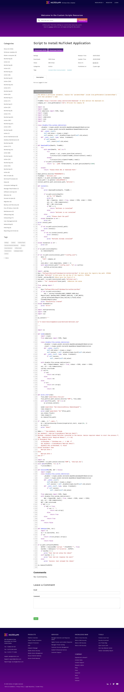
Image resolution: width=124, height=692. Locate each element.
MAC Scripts (7, 175)
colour (6, 253)
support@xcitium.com (15, 659)
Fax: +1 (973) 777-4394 (10, 652)
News (76, 675)
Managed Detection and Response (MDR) (60, 638)
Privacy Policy (20, 686)
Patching (6, 227)
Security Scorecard (103, 640)
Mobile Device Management (35, 653)
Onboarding (7, 218)
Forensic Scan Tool (103, 637)
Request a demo (79, 665)
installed (69, 70)
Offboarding (7, 214)
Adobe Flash (21, 242)
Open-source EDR (103, 645)
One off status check (10, 208)
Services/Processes (10, 179)
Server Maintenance (10, 136)
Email (35, 590)
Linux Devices (8, 248)
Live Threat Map (102, 643)
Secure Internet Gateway (11, 245)
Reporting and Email (10, 231)
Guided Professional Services (59, 649)
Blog (76, 667)
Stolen (23, 245)
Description (40, 77)
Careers (77, 678)
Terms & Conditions (10, 686)
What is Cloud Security (81, 637)
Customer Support (56, 652)
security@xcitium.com (17, 661)
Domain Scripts (8, 198)
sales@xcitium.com (14, 656)
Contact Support (79, 662)
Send (36, 618)
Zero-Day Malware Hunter (105, 648)
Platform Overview (33, 637)
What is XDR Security (80, 643)
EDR (29, 645)
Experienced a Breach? (81, 657)
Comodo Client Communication (56, 70)
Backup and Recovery (10, 205)
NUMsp (6, 242)
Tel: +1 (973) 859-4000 (10, 649)
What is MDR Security (80, 640)
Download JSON (40, 50)
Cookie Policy (39, 686)
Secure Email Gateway (34, 658)
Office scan (18, 248)
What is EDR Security (80, 645)
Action (6, 62)
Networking (7, 224)
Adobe (13, 242)
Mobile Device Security (34, 650)
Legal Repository (29, 686)
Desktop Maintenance (10, 140)
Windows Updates (9, 52)
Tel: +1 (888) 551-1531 (10, 646)
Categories (9, 43)
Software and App (9, 192)
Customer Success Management (60, 647)
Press (76, 670)
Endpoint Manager (33, 648)
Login (116, 2)
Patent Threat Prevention (34, 640)
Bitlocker (6, 195)
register (51, 27)
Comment (37, 596)
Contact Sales (78, 660)
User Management (9, 221)
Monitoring (7, 58)
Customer (77, 672)
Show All (6, 49)
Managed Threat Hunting (58, 644)
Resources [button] (99, 2)
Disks (5, 182)
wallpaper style (18, 251)
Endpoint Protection (33, 643)
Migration (7, 201)
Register (109, 2)
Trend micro (8, 251)
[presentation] (46, 613)
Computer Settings (9, 185)
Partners (77, 680)
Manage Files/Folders (10, 188)
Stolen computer (9, 55)
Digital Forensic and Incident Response (61, 642)
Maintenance (8, 211)
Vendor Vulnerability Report (105, 650)
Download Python (56, 50)
